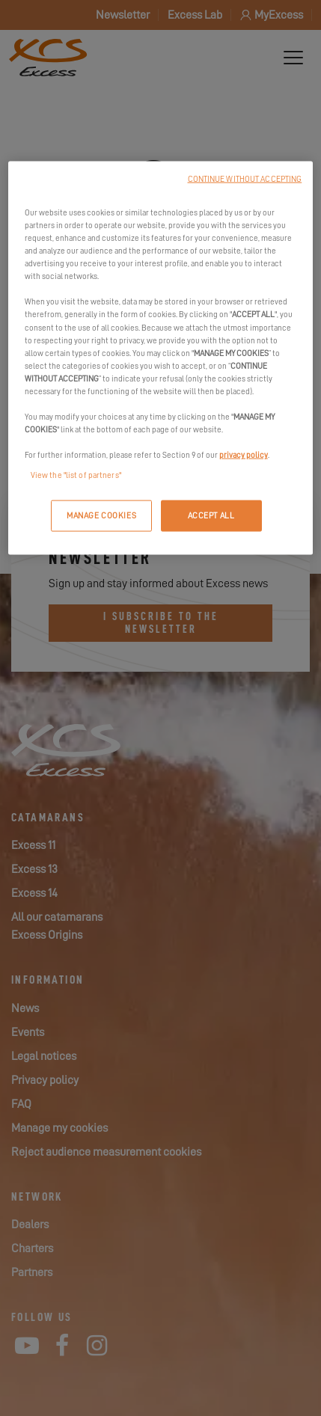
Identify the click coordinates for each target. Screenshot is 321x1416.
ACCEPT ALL (211, 516)
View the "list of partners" (76, 475)
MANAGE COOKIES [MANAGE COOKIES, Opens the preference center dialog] (101, 516)
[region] (161, 358)
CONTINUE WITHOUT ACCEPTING (245, 179)
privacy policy (243, 455)
